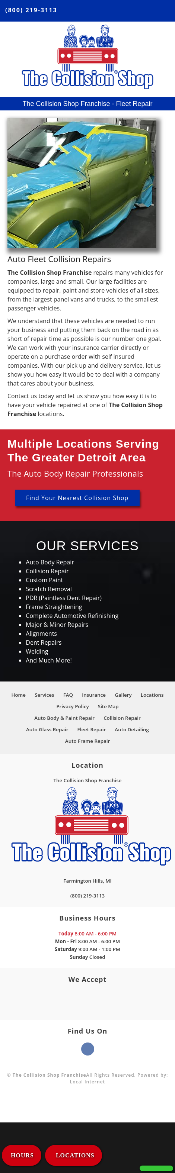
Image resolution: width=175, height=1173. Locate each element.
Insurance (94, 695)
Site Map (108, 706)
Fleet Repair (91, 729)
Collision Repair (122, 718)
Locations (152, 695)
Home (18, 695)
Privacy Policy (72, 706)
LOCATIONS (74, 1155)
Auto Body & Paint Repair (64, 718)
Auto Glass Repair (47, 729)
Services (44, 695)
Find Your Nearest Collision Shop (77, 498)
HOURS (22, 1155)
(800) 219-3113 (31, 10)
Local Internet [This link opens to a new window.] (87, 1082)
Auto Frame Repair (87, 741)
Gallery (123, 695)
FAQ (68, 695)
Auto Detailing (132, 729)
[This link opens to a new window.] (87, 877)
